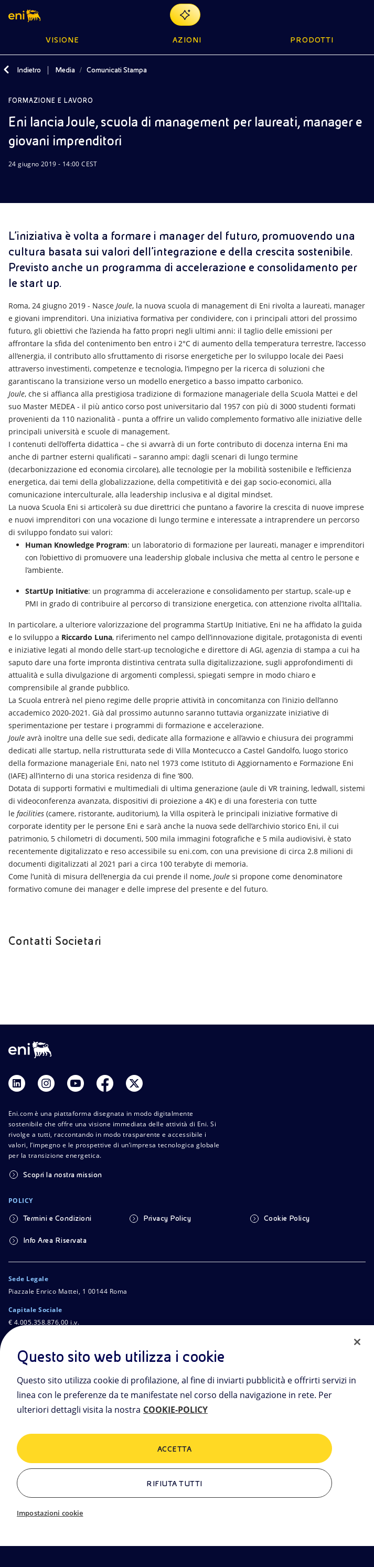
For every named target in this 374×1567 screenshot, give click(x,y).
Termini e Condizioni (57, 1218)
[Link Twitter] (134, 1083)
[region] (187, 1446)
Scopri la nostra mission (62, 1174)
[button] (25, 14)
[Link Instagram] (46, 1083)
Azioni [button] (187, 40)
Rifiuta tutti (174, 1483)
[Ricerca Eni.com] (334, 14)
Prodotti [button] (312, 40)
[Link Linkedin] (16, 1083)
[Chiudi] (357, 1341)
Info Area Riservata (55, 1240)
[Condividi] (40, 184)
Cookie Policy (287, 1218)
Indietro (29, 70)
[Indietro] (6, 69)
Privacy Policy (167, 1218)
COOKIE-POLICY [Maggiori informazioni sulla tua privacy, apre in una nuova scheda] (175, 1409)
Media (65, 70)
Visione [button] (62, 40)
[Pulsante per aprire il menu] (359, 14)
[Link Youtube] (75, 1083)
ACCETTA (174, 1449)
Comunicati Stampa (117, 70)
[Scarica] (14, 184)
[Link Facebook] (105, 1083)
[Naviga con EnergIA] (185, 15)
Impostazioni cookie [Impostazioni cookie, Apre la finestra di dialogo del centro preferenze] (50, 1513)
